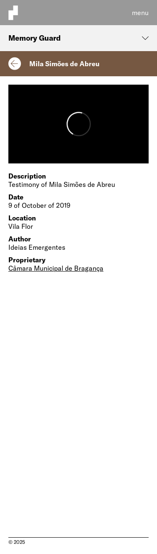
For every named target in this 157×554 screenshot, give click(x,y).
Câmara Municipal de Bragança (55, 268)
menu (140, 12)
